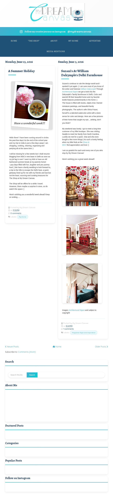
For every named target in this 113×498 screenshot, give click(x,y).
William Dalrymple (88, 89)
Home (14, 40)
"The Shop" (34, 40)
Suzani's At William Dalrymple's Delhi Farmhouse (81, 73)
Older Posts (101, 346)
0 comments (16, 213)
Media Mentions (56, 51)
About (54, 40)
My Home (73, 40)
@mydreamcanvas (79, 31)
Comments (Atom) (27, 352)
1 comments (69, 329)
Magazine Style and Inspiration (83, 333)
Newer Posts (12, 346)
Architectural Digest (70, 92)
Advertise (95, 40)
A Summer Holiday (21, 71)
